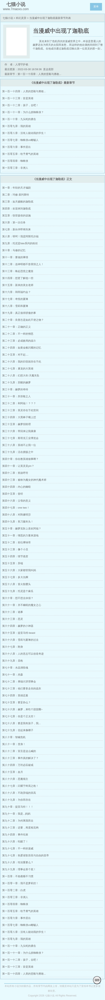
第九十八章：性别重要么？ (17, 862)
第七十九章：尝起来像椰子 (17, 730)
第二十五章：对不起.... (15, 354)
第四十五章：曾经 (12, 493)
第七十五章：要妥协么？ (16, 702)
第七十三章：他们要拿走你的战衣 (21, 688)
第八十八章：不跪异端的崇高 (19, 792)
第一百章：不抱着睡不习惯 (17, 876)
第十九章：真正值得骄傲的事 (19, 312)
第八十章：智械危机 (14, 737)
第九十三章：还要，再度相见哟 (20, 827)
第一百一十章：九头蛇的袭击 (19, 119)
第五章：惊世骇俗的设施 (16, 215)
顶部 (97, 980)
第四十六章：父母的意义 (16, 500)
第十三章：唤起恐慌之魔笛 (17, 271)
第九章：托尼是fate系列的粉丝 (20, 243)
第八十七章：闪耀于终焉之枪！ (20, 785)
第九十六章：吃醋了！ (15, 841)
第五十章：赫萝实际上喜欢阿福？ (21, 528)
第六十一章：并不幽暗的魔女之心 (21, 605)
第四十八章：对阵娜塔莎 (16, 514)
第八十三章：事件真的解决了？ (20, 758)
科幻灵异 (21, 17)
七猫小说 (8, 17)
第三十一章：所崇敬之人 (16, 396)
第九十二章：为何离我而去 (17, 820)
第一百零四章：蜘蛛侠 (15, 160)
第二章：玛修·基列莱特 (15, 194)
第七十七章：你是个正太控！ (19, 716)
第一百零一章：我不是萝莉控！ (20, 883)
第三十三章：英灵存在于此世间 (20, 410)
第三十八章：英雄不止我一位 (19, 445)
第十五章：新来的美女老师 (17, 285)
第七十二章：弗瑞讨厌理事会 (19, 681)
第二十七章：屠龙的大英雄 (17, 368)
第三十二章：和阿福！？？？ (19, 403)
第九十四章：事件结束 (15, 834)
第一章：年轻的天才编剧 (16, 187)
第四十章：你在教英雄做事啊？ (20, 458)
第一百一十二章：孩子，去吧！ (20, 105)
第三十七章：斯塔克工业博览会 (20, 438)
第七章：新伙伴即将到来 (16, 229)
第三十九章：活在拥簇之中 (17, 452)
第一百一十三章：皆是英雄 (17, 98)
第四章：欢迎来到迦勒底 (16, 208)
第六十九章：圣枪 (12, 660)
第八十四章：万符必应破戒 (17, 765)
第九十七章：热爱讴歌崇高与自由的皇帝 (25, 855)
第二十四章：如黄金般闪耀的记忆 (21, 347)
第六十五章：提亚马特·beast (18, 632)
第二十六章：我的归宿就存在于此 (21, 361)
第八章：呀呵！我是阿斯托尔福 (20, 236)
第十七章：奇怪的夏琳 (15, 298)
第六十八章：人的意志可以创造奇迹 (23, 653)
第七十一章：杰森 (12, 674)
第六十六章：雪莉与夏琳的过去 (20, 639)
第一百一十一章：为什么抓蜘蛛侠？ (23, 112)
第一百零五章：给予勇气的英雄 (20, 153)
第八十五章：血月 (12, 771)
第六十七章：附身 (12, 646)
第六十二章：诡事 (12, 611)
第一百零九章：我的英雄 (16, 126)
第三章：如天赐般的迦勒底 (17, 201)
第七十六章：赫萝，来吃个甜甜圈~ (22, 709)
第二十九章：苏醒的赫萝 (16, 382)
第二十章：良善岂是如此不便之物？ (23, 319)
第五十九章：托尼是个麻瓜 (17, 591)
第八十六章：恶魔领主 (15, 778)
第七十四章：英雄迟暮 (15, 695)
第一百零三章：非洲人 (15, 167)
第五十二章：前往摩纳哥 (16, 542)
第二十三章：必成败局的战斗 (19, 340)
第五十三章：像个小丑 (15, 549)
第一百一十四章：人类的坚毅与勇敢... (24, 91)
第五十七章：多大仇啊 (15, 577)
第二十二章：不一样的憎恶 (17, 333)
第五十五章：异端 (12, 563)
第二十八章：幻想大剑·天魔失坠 (20, 375)
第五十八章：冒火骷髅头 (16, 584)
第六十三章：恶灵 (12, 618)
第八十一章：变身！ (14, 744)
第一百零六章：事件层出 (16, 146)
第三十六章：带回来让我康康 (19, 431)
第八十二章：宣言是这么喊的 (19, 751)
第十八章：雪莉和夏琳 (15, 305)
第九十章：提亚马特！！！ (17, 806)
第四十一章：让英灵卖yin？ (18, 465)
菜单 (96, 6)
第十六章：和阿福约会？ (16, 292)
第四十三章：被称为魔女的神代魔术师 (24, 479)
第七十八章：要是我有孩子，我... (21, 723)
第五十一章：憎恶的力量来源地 (20, 535)
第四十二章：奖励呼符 (15, 472)
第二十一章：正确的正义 (16, 326)
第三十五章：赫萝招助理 (16, 424)
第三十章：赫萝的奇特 (15, 389)
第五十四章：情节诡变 (15, 556)
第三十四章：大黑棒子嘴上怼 (19, 417)
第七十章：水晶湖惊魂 (15, 667)
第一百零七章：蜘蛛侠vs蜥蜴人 (20, 140)
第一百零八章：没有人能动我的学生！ (24, 133)
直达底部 (48, 69)
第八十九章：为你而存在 (16, 799)
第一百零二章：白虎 (14, 890)
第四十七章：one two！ (16, 507)
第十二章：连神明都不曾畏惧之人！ (23, 264)
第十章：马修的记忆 (14, 250)
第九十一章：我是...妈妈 (16, 813)
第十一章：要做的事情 (15, 257)
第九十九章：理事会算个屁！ (19, 869)
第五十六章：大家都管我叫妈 (19, 570)
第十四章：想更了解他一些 (17, 278)
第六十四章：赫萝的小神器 (17, 625)
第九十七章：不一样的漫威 (17, 848)
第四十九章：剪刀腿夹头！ (17, 521)
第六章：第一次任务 (14, 222)
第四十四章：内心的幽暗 (16, 486)
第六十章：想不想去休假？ (17, 598)
